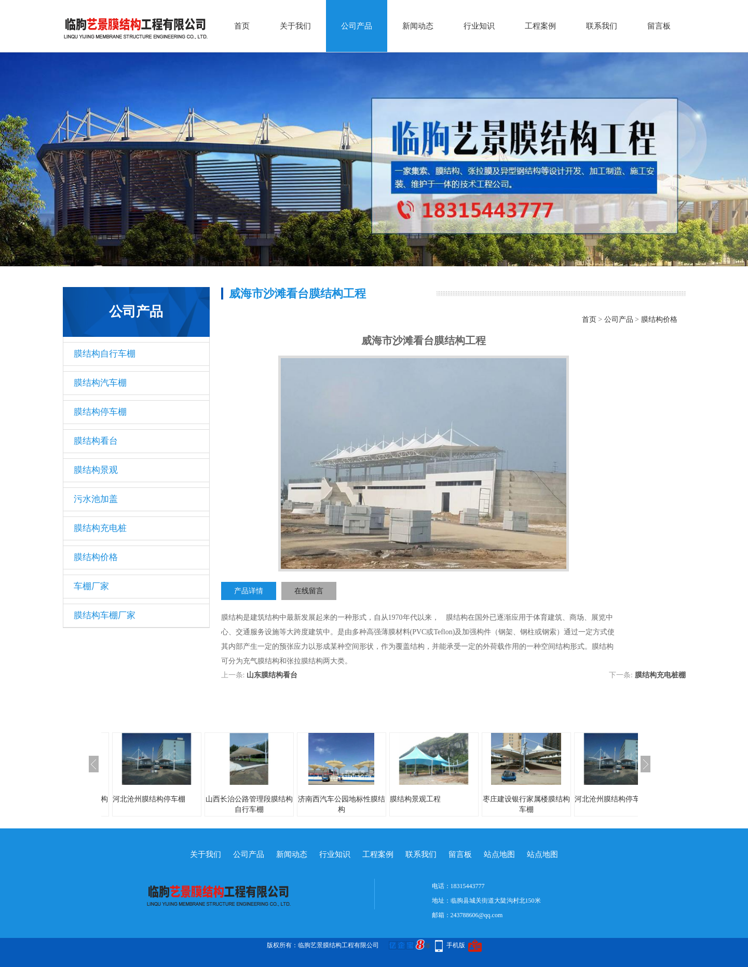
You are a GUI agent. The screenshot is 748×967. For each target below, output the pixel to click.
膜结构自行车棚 (104, 354)
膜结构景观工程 (415, 799)
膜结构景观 (96, 470)
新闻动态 (417, 26)
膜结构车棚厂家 (104, 615)
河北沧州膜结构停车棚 (149, 799)
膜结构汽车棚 (100, 383)
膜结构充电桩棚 (660, 675)
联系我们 (601, 26)
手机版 (455, 945)
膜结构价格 (96, 557)
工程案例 (540, 26)
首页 (242, 26)
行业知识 (479, 26)
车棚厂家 (91, 586)
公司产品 (356, 26)
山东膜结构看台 (272, 675)
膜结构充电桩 (100, 528)
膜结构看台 (96, 441)
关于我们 (295, 26)
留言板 (659, 26)
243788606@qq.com (477, 915)
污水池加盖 (96, 499)
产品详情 (248, 591)
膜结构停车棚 (100, 412)
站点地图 (499, 854)
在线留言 (308, 591)
